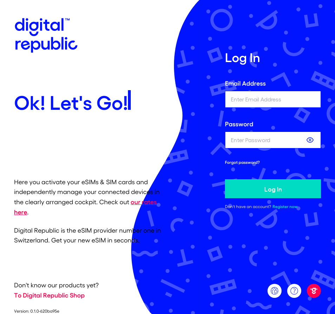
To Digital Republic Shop (49, 295)
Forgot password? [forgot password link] (242, 162)
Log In (273, 189)
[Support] (294, 291)
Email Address (245, 83)
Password (239, 124)
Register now (284, 206)
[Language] (275, 291)
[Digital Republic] (314, 291)
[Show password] (310, 140)
